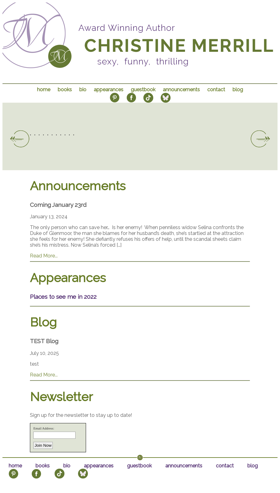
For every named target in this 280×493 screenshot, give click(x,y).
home (43, 89)
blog (238, 89)
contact (216, 89)
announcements (181, 89)
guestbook (143, 89)
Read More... (44, 256)
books (65, 89)
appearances (108, 89)
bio (82, 89)
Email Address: (43, 428)
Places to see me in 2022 (63, 296)
